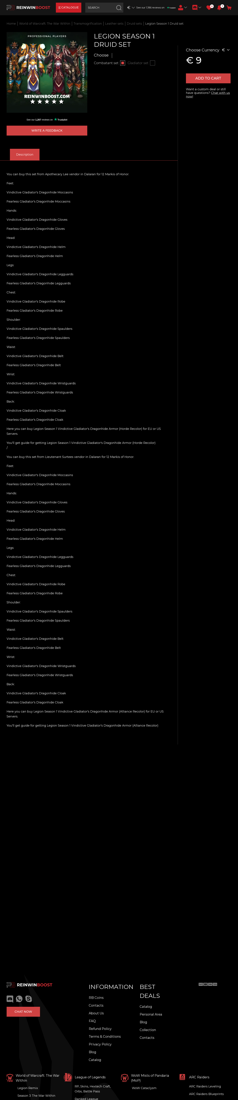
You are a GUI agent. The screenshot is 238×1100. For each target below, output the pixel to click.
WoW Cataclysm (144, 1088)
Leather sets (114, 23)
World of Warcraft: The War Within (44, 23)
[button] (219, 7)
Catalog (95, 1060)
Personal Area (151, 1014)
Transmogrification (88, 23)
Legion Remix (28, 1088)
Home (11, 23)
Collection (148, 1030)
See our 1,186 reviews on (156, 7)
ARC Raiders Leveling (205, 1086)
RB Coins (96, 998)
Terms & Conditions (105, 1037)
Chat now (23, 1012)
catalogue (69, 7)
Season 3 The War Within (36, 1096)
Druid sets (134, 23)
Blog (92, 1052)
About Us (96, 1013)
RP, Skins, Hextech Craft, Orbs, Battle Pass (93, 1089)
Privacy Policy (100, 1044)
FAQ (92, 1021)
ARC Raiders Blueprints (206, 1094)
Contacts (96, 1005)
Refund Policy (100, 1029)
